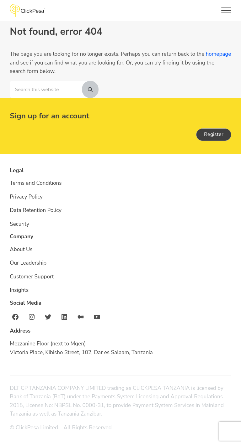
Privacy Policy (26, 196)
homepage (22, 62)
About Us (21, 249)
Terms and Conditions (36, 183)
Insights (19, 290)
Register (213, 134)
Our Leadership (28, 263)
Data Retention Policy (36, 210)
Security (19, 224)
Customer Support (32, 276)
